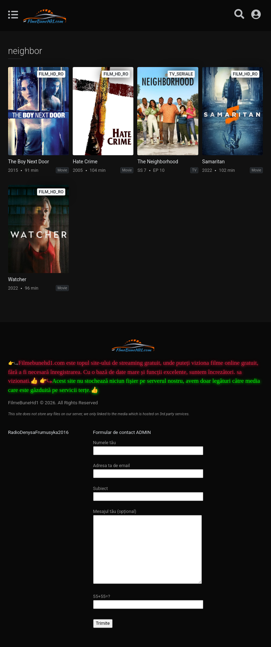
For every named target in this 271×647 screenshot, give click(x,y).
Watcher (17, 279)
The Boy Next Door (28, 161)
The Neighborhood (157, 161)
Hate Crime (85, 161)
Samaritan (213, 161)
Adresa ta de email (148, 469)
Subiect (148, 492)
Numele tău (148, 446)
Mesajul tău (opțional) (147, 547)
